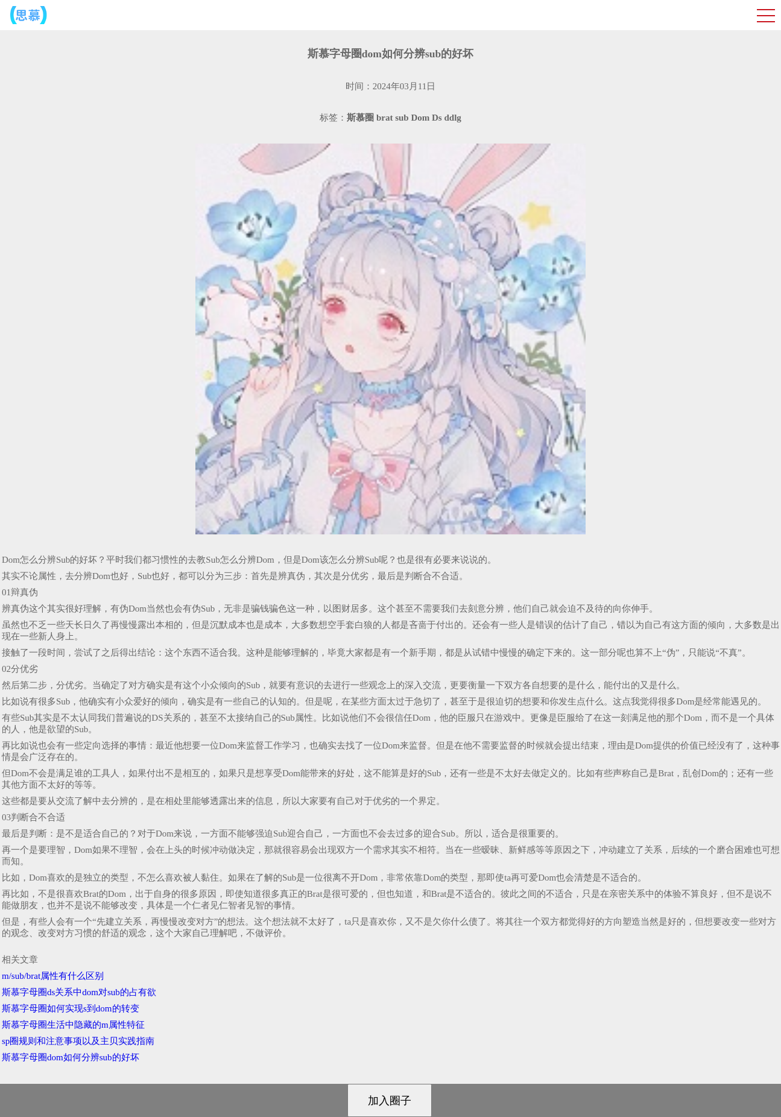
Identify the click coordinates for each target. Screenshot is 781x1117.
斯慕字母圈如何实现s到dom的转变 (70, 1008)
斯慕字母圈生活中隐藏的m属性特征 (73, 1025)
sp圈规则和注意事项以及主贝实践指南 (78, 1041)
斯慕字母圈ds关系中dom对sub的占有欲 (79, 992)
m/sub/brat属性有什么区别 (53, 976)
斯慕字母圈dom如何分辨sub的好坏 (70, 1057)
